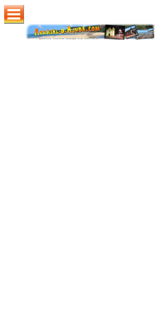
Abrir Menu (14, 14)
